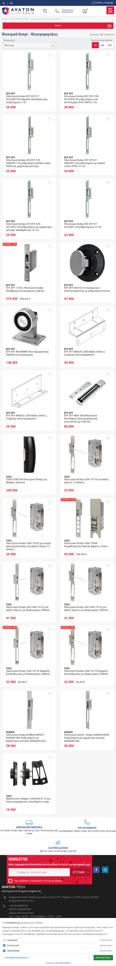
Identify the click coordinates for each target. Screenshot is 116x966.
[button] (50, 54)
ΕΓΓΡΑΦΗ (79, 872)
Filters (83, 25)
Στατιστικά (13, 945)
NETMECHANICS (63, 963)
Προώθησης (13, 950)
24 (95, 45)
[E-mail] (39, 872)
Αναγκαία (12, 940)
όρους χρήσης (55, 881)
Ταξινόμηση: (9, 40)
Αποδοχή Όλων (103, 957)
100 (109, 45)
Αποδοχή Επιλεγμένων (16, 957)
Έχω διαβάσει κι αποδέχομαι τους (38, 881)
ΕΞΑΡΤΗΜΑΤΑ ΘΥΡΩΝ (19, 19)
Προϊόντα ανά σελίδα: (101, 40)
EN (11, 3)
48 (102, 45)
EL (4, 3)
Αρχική (5, 19)
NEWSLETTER (18, 859)
